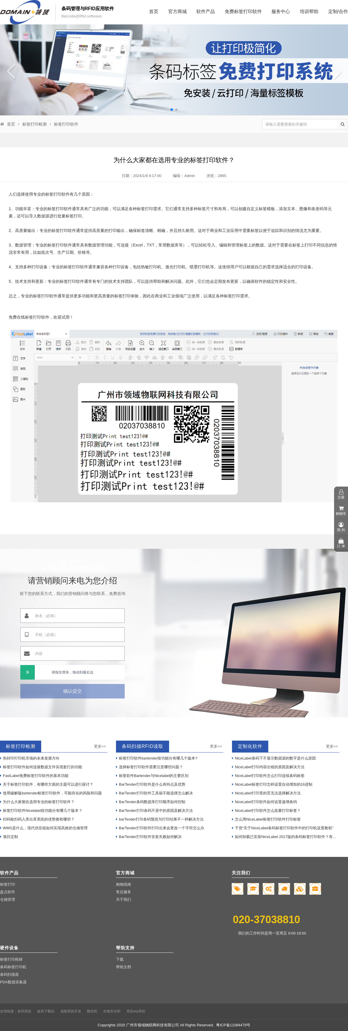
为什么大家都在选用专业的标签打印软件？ (37, 802)
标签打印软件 (66, 124)
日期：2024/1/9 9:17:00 (142, 176)
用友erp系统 (135, 1011)
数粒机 (92, 1011)
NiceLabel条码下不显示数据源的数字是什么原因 (274, 758)
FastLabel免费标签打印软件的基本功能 (34, 775)
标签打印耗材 (11, 959)
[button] (172, 109)
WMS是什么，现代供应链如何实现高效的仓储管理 (44, 828)
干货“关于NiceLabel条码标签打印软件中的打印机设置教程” (282, 828)
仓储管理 (7, 899)
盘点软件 (7, 892)
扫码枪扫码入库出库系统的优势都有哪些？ (37, 819)
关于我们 (123, 899)
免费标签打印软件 (243, 11)
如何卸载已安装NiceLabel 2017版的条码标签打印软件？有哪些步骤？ (285, 837)
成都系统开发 (70, 1011)
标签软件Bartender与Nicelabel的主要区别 (152, 775)
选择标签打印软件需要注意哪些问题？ (149, 767)
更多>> (100, 746)
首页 (153, 11)
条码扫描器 (9, 974)
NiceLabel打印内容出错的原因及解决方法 (268, 767)
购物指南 (123, 884)
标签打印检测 (34, 124)
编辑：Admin (184, 176)
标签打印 (7, 884)
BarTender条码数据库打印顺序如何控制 (150, 802)
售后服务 (123, 892)
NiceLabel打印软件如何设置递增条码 (264, 802)
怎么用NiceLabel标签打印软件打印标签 (266, 819)
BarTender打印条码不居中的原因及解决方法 (154, 810)
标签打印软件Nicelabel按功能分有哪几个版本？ (41, 810)
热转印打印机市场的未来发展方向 (29, 758)
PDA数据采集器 (13, 982)
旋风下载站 (46, 1011)
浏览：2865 (216, 176)
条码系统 (24, 1011)
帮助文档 (123, 967)
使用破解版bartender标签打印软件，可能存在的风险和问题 (51, 793)
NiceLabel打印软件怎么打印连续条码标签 (268, 775)
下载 (120, 959)
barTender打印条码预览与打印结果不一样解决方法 (160, 819)
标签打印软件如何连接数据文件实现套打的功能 (41, 767)
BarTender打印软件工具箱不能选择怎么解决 (154, 793)
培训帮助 (309, 11)
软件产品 (205, 11)
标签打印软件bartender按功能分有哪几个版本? (156, 758)
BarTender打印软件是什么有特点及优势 (150, 784)
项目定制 (9, 837)
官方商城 (177, 11)
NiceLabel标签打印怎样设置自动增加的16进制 (272, 784)
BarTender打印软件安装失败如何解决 (149, 837)
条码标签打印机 (13, 967)
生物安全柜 (112, 1011)
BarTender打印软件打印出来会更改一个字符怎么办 (160, 828)
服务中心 (280, 11)
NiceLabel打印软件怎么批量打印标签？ (266, 810)
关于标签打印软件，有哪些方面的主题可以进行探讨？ (46, 784)
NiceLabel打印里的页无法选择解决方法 (266, 793)
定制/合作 (338, 11)
